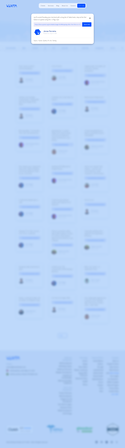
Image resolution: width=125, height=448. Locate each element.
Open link (87, 24)
